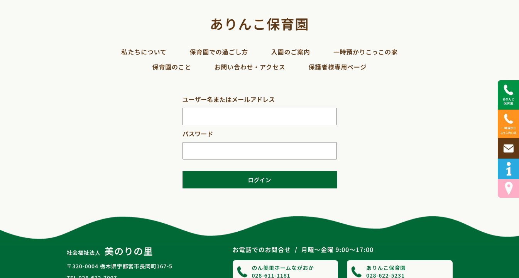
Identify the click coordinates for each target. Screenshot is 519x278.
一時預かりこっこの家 (365, 52)
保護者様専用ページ (337, 67)
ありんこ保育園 (259, 23)
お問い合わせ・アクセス (249, 67)
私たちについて (143, 52)
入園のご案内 (290, 52)
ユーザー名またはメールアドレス (229, 99)
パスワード (198, 133)
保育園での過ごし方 (219, 52)
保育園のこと (171, 67)
